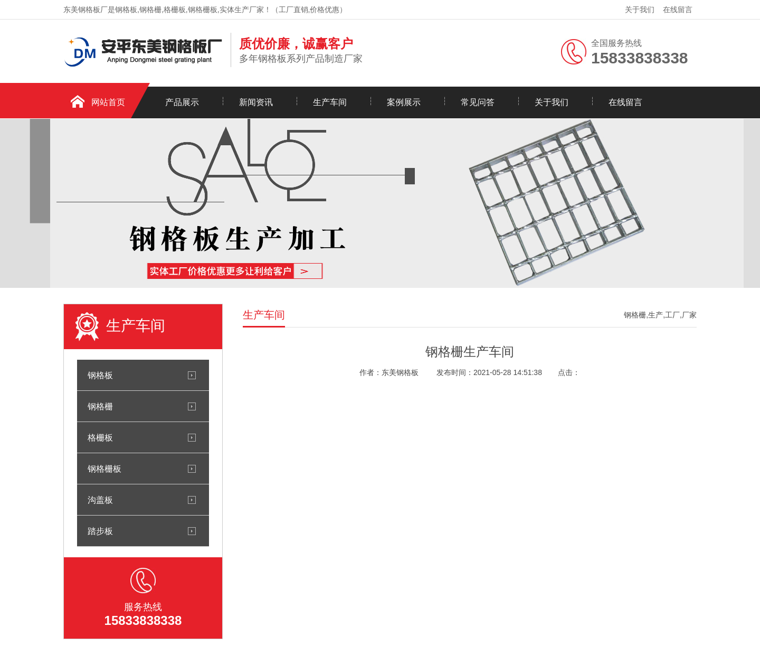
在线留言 (677, 9)
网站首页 (108, 102)
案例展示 (404, 102)
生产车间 (330, 102)
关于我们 (639, 9)
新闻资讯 (256, 102)
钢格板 (100, 375)
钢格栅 (100, 406)
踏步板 (100, 531)
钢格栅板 (104, 468)
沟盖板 (100, 499)
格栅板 (100, 437)
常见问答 (478, 102)
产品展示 (182, 102)
